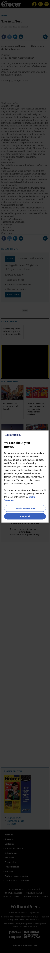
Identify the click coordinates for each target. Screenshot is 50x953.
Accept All (25, 516)
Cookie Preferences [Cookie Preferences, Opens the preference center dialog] (25, 508)
